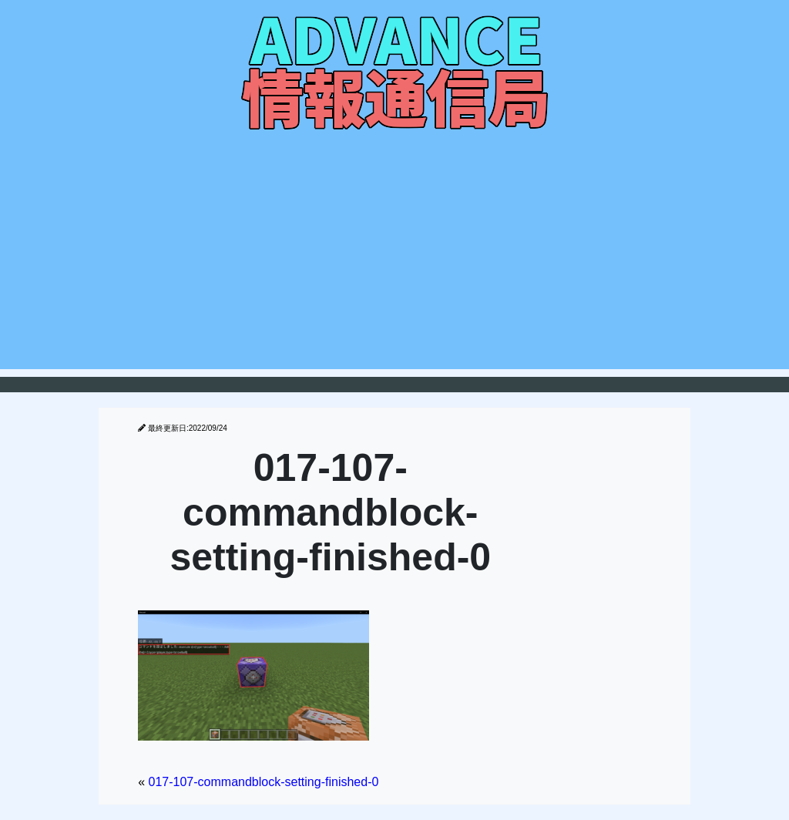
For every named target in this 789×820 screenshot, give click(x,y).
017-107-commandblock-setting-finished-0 (264, 781)
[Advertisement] (394, 261)
